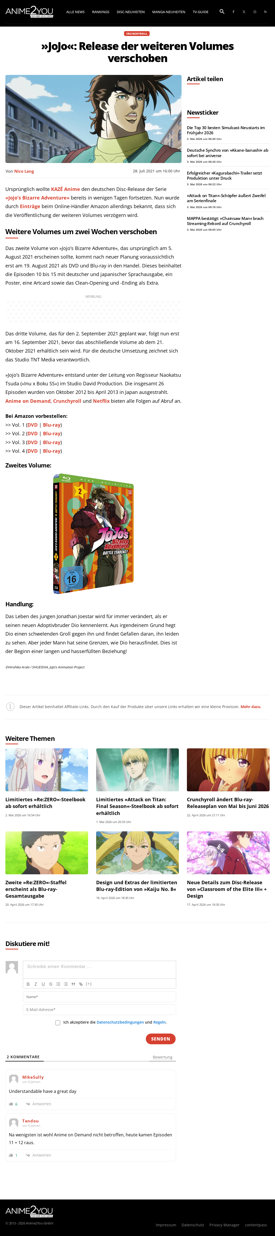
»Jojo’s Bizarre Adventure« (37, 197)
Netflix (101, 401)
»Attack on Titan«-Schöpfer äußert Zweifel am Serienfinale (226, 198)
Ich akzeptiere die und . (115, 1022)
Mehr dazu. (251, 706)
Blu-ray (51, 425)
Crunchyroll (137, 33)
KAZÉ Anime (65, 189)
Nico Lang (24, 171)
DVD (32, 425)
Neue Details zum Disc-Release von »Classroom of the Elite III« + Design (227, 889)
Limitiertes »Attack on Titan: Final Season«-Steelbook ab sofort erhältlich (137, 806)
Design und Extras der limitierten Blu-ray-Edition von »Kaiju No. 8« (136, 885)
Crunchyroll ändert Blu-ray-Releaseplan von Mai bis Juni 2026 (228, 802)
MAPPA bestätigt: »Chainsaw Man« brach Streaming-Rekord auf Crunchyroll (225, 221)
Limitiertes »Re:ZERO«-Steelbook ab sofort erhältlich (45, 802)
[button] (222, 11)
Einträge (30, 206)
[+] (89, 984)
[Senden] (161, 1039)
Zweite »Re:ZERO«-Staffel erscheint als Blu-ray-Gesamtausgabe (36, 889)
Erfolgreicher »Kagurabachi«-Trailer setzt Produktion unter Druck (224, 175)
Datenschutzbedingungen (120, 1022)
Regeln (159, 1022)
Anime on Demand (27, 401)
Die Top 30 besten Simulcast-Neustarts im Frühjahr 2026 (226, 130)
